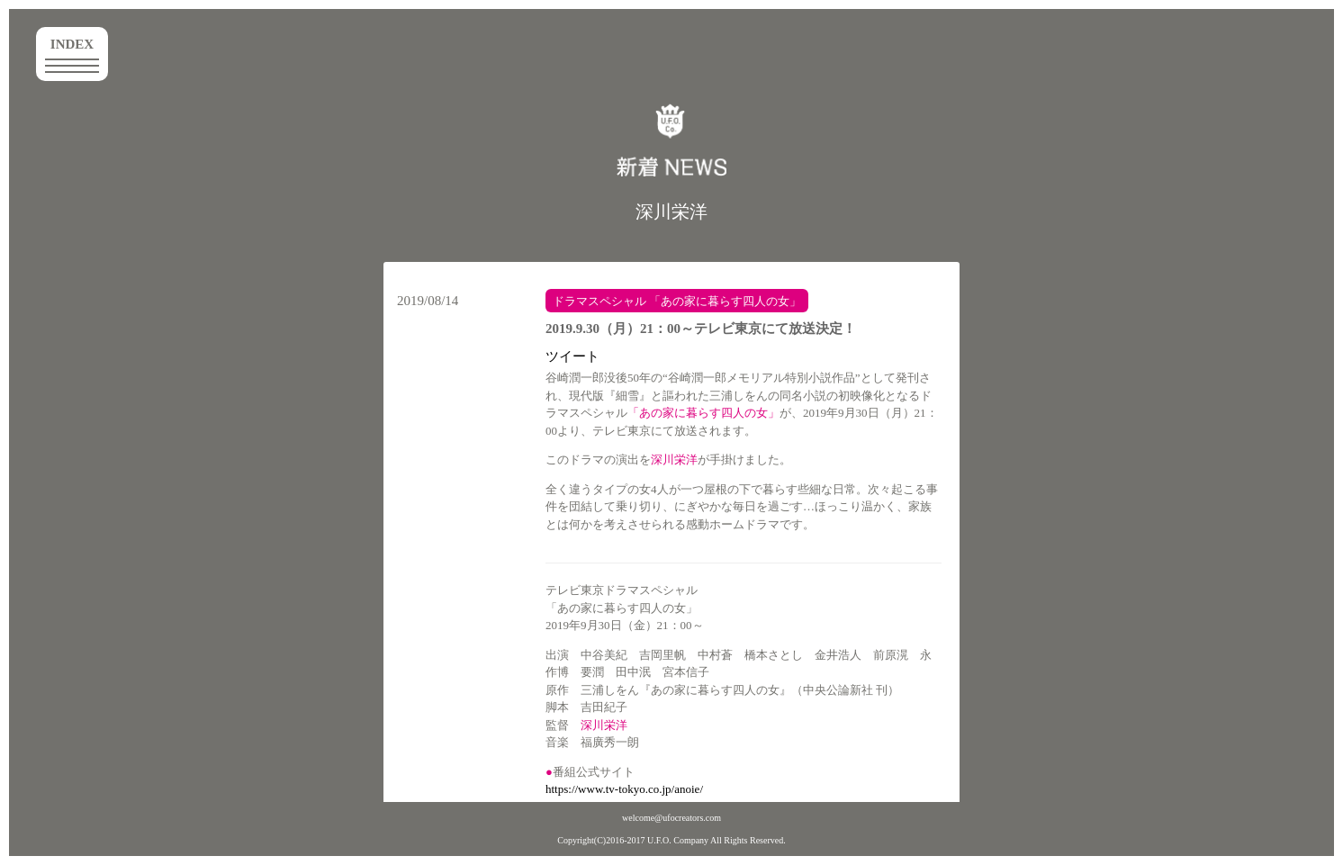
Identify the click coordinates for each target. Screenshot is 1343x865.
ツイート (572, 356)
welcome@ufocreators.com (671, 818)
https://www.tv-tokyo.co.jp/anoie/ (624, 789)
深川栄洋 (671, 211)
